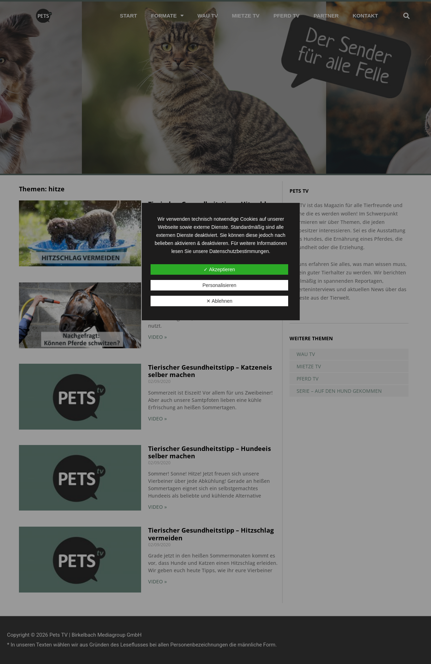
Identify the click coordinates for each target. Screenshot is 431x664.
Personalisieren (220, 285)
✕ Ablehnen (219, 301)
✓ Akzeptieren (219, 269)
